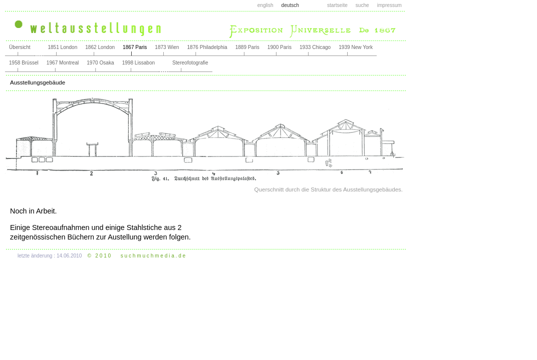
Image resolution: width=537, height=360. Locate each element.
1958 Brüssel (24, 63)
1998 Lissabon (138, 63)
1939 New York (356, 47)
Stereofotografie (190, 63)
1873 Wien (167, 47)
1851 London (62, 47)
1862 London (100, 47)
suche (362, 5)
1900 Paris (279, 47)
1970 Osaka (100, 63)
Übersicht (20, 47)
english (265, 5)
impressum (389, 5)
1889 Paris (247, 47)
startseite (337, 5)
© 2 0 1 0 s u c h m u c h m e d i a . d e (137, 255)
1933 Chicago (315, 47)
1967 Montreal (63, 63)
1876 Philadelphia (207, 47)
